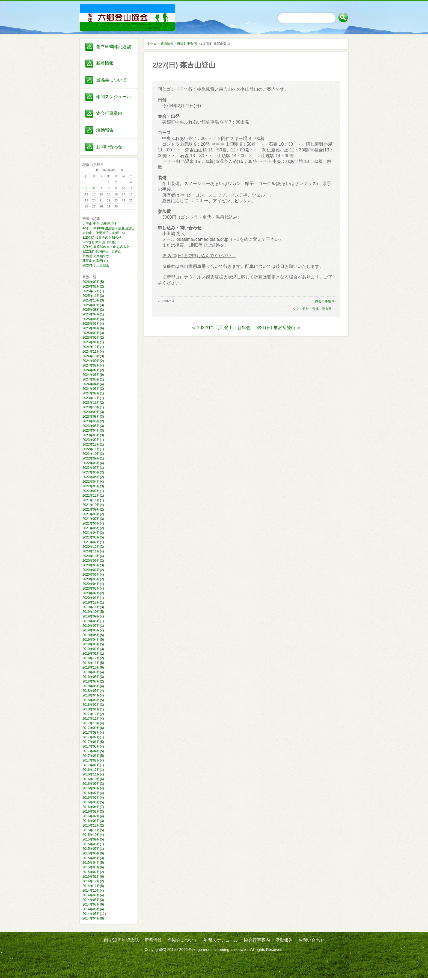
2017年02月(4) (93, 760)
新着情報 (105, 63)
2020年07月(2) (93, 570)
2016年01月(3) (93, 821)
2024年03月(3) (93, 389)
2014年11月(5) (93, 886)
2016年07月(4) (93, 793)
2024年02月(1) (93, 393)
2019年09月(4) (93, 616)
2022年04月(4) (93, 482)
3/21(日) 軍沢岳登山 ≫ (278, 327)
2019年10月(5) (93, 612)
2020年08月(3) (93, 565)
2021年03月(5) (93, 537)
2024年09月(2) (93, 361)
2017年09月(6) (93, 728)
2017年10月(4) (93, 723)
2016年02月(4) (93, 816)
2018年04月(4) (93, 695)
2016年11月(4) (93, 774)
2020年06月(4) (93, 574)
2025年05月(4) (93, 324)
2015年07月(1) (93, 849)
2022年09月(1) (93, 458)
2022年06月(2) (93, 472)
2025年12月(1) (93, 291)
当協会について (111, 80)
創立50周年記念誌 (114, 46)
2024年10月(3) (93, 356)
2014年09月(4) (93, 895)
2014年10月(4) (93, 890)
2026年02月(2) (93, 286)
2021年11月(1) (93, 500)
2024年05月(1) (93, 379)
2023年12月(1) (93, 398)
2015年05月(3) (93, 858)
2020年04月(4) (93, 584)
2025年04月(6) (93, 328)
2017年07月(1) (93, 737)
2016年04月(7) (93, 807)
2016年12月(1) (93, 770)
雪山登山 (328, 309)
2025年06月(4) (93, 319)
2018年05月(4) (93, 691)
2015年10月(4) (93, 835)
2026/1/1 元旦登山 (95, 265)
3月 (96, 170)
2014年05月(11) (94, 914)
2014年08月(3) (93, 900)
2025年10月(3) (93, 300)
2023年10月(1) (93, 407)
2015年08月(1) (93, 844)
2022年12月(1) (93, 444)
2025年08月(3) (93, 310)
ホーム (152, 43)
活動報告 (105, 130)
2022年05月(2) (93, 477)
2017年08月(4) (93, 732)
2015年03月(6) (93, 867)
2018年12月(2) (93, 658)
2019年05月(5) (93, 635)
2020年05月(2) (93, 579)
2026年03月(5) (93, 282)
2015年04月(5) (93, 863)
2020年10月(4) (93, 556)
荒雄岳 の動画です (95, 256)
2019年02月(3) (93, 649)
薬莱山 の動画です (95, 261)
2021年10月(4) (93, 505)
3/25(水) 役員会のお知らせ (101, 237)
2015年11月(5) (93, 830)
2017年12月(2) (93, 714)
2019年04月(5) (93, 640)
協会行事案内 (109, 113)
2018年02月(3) (93, 705)
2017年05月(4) (93, 746)
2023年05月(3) (93, 426)
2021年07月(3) (93, 519)
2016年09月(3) (93, 784)
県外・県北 (310, 309)
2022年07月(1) (93, 468)
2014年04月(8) (93, 918)
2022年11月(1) (93, 449)
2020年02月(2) (93, 593)
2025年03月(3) (93, 333)
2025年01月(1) (93, 342)
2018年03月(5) (93, 700)
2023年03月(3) (93, 435)
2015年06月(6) (93, 853)
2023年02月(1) (93, 440)
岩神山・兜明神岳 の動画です (104, 233)
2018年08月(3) (93, 677)
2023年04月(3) (93, 430)
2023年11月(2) (93, 403)
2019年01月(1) (93, 653)
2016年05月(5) (93, 802)
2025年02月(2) (93, 337)
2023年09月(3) (93, 412)
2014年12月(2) (93, 881)
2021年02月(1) (93, 542)
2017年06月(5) (93, 742)
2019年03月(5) (93, 644)
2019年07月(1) (93, 626)
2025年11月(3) (93, 296)
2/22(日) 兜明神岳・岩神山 (101, 251)
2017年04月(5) (93, 751)
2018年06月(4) (93, 686)
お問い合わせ (109, 146)
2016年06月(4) (93, 798)
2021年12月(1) (93, 495)
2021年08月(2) (93, 514)
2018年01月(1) (93, 709)
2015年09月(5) (93, 839)
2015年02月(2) (93, 872)
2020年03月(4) (93, 588)
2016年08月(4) (93, 788)
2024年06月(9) (93, 375)
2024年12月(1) (93, 347)
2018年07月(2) (93, 681)
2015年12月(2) (93, 825)
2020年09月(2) (93, 561)
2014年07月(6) (93, 904)
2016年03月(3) (93, 811)
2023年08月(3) (93, 416)
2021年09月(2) (93, 509)
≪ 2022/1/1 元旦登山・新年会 (221, 327)
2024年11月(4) (93, 351)
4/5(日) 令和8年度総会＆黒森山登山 (108, 228)
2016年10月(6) (93, 779)
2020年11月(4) (93, 551)
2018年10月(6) (93, 667)
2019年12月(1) (93, 602)
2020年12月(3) (93, 547)
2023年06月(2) (93, 421)
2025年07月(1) (93, 314)
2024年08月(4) (93, 365)
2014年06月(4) (93, 909)
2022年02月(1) (93, 491)
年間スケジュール (113, 96)
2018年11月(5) (93, 663)
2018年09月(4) (93, 672)
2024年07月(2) (93, 370)
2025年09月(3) (93, 305)
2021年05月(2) (93, 528)
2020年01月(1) (93, 598)
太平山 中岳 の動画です (99, 224)
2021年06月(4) (93, 523)
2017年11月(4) (93, 719)
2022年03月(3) (93, 486)
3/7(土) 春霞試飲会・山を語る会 (105, 247)
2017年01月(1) (93, 765)
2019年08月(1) (93, 621)
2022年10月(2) (93, 454)
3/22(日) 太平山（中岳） (100, 242)
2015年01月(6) (93, 877)
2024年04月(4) (93, 384)
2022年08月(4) (93, 463)
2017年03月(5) (93, 756)
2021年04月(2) (93, 533)
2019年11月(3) (93, 607)
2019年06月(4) (93, 630)
